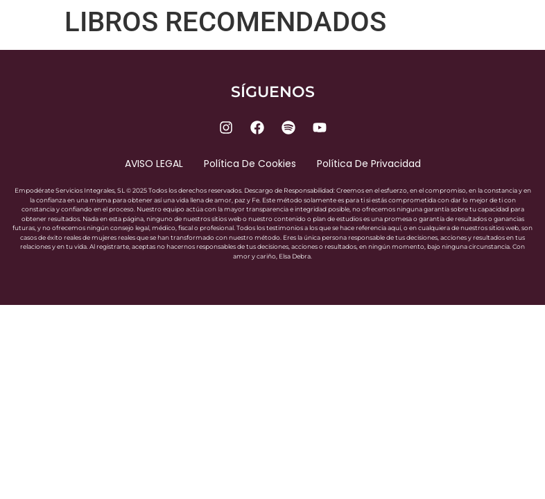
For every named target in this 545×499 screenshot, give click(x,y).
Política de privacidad (369, 163)
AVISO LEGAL (154, 163)
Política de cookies (250, 163)
